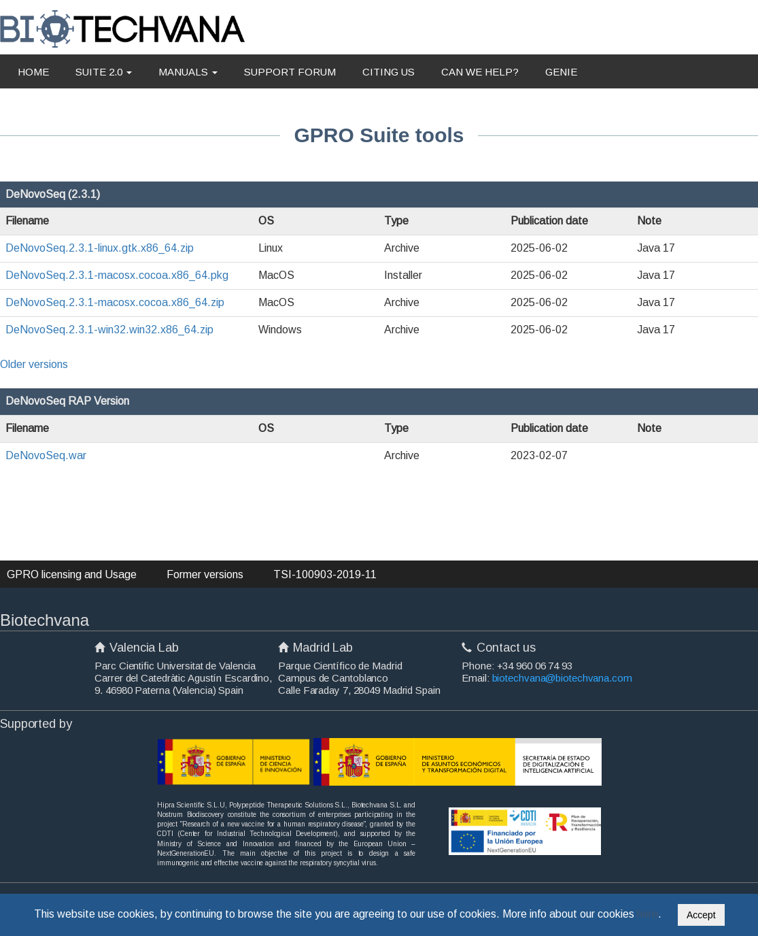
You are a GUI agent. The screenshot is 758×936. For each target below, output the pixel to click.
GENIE (561, 72)
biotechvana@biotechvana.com (562, 678)
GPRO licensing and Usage (72, 574)
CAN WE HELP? (480, 72)
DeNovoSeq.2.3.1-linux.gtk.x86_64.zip (99, 248)
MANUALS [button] (188, 72)
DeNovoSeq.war (45, 455)
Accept (701, 914)
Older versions (34, 364)
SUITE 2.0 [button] (103, 72)
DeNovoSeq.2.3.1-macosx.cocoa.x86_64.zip (114, 302)
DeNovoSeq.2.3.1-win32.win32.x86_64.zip (109, 329)
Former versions (205, 574)
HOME (33, 72)
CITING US (388, 72)
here (647, 914)
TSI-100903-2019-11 (325, 574)
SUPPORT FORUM (290, 72)
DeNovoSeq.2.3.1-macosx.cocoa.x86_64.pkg (116, 275)
